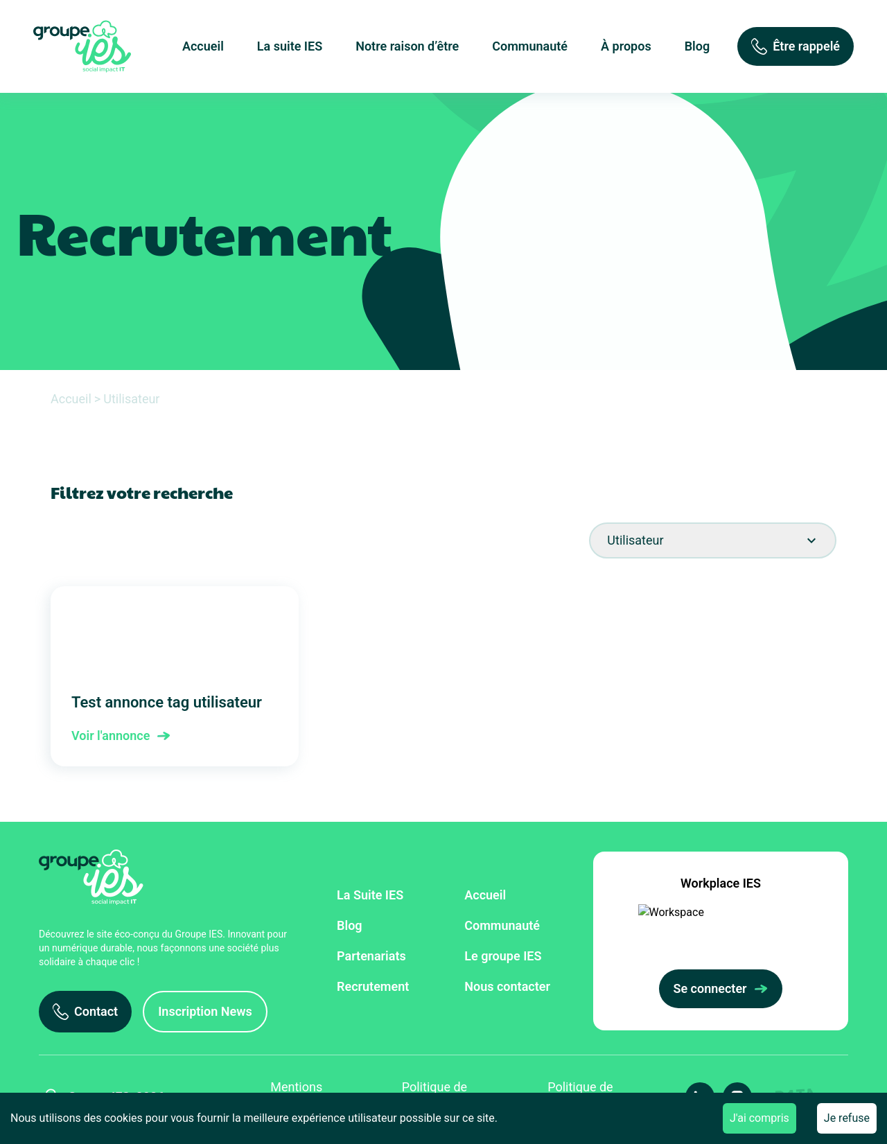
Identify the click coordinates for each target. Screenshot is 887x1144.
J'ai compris (759, 1118)
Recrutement (373, 986)
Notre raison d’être (407, 46)
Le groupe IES (502, 956)
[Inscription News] (205, 1011)
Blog (697, 46)
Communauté (530, 46)
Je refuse (847, 1118)
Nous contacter (507, 986)
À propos (626, 46)
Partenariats (371, 956)
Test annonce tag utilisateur (175, 676)
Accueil (203, 46)
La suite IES (289, 46)
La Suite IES (370, 895)
